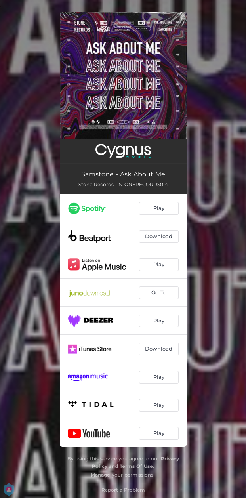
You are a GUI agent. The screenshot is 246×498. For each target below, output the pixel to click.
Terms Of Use (136, 466)
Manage (100, 475)
